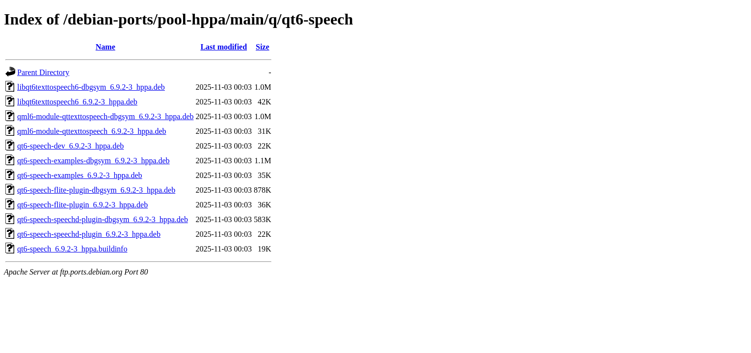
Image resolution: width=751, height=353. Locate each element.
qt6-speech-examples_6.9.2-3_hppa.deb (79, 175)
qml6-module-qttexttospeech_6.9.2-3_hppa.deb (91, 131)
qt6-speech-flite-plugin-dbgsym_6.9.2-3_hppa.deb (96, 190)
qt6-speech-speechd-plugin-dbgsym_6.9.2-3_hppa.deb (102, 219)
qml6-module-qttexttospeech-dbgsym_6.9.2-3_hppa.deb (105, 116)
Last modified (223, 47)
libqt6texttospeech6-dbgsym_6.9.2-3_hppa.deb (91, 87)
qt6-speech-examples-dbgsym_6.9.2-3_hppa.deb (93, 160)
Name (105, 47)
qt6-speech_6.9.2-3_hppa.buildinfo (72, 249)
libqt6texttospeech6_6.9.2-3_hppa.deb (77, 102)
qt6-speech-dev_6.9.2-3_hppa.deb (70, 146)
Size (262, 47)
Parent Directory (43, 72)
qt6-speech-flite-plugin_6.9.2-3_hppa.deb (82, 205)
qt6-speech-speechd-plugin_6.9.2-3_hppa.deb (89, 234)
